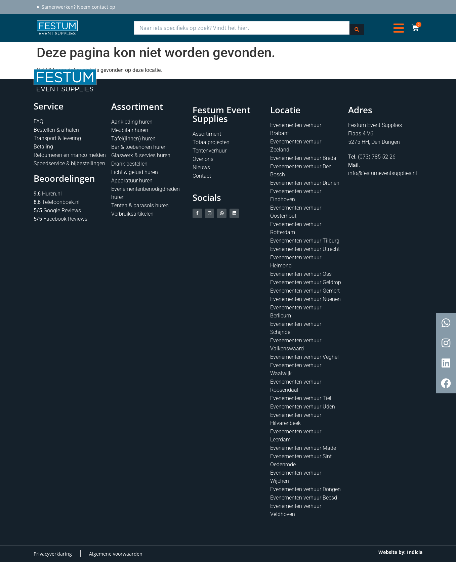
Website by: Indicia (400, 552)
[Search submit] (356, 27)
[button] (399, 28)
